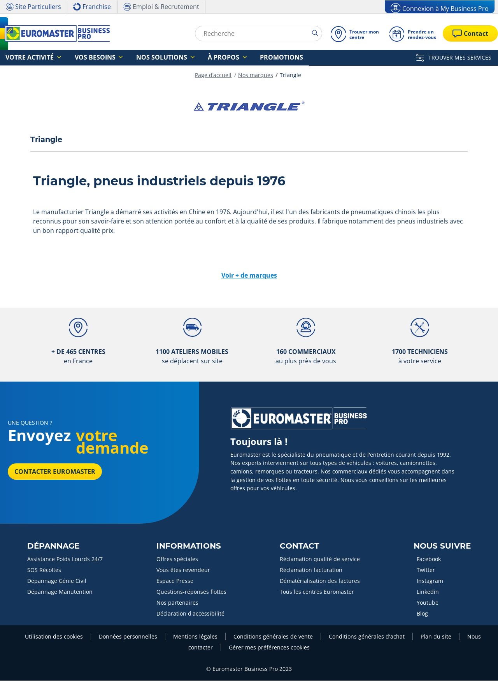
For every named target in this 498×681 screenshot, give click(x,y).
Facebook (429, 559)
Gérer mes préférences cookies (269, 647)
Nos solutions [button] (137, 58)
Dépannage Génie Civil (56, 581)
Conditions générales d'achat (367, 637)
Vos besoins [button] (81, 58)
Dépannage (53, 546)
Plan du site (436, 637)
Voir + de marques (249, 275)
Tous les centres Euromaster (317, 592)
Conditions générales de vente (273, 637)
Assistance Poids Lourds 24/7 (65, 559)
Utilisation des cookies (54, 637)
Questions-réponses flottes (191, 592)
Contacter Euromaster (54, 472)
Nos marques (255, 75)
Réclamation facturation (311, 570)
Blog (422, 614)
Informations (188, 546)
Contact (299, 546)
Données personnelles (128, 637)
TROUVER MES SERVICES (453, 57)
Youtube (427, 603)
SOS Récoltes (44, 570)
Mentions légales (195, 637)
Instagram (430, 581)
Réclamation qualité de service (320, 559)
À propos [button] (188, 58)
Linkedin (428, 592)
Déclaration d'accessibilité (190, 614)
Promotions (236, 58)
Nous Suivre (442, 546)
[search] (317, 33)
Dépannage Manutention (60, 592)
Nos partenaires (177, 603)
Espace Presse (174, 581)
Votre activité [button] (25, 58)
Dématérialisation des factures (320, 581)
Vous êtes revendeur (183, 570)
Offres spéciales (177, 559)
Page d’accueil (213, 75)
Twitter (426, 570)
